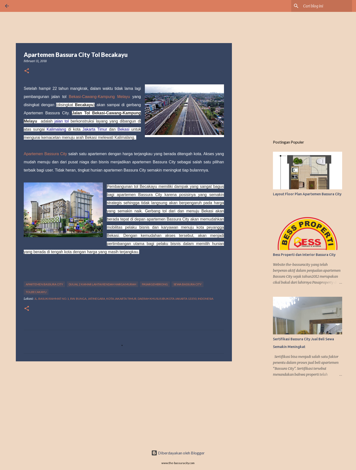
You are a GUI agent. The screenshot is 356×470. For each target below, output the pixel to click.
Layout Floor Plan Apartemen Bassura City (307, 194)
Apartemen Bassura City (45, 154)
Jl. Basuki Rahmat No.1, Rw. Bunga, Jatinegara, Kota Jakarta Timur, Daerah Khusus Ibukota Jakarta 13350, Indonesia (123, 298)
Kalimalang (56, 129)
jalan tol (61, 121)
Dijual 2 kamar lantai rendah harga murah (102, 284)
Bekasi (123, 129)
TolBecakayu (36, 292)
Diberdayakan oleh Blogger (178, 452)
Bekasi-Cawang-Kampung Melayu (99, 97)
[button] (27, 71)
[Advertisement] (124, 403)
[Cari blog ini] (326, 6)
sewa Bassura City (187, 284)
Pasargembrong (155, 284)
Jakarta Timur (94, 129)
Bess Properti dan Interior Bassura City (304, 255)
